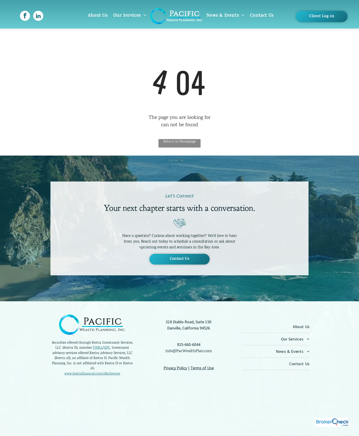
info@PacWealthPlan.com (188, 351)
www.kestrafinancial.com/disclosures (92, 373)
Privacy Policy (175, 367)
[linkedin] (38, 16)
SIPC (107, 348)
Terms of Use (202, 367)
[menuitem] (98, 16)
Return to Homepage (179, 141)
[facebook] (25, 16)
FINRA (97, 348)
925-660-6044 (188, 344)
